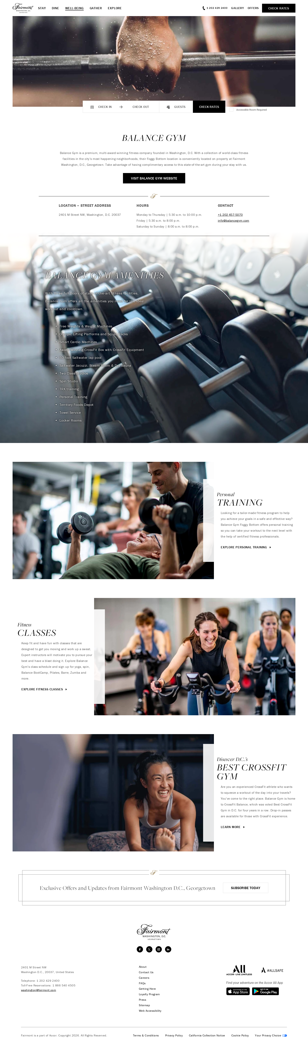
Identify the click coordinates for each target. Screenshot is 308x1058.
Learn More (233, 827)
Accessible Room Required (251, 109)
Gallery (237, 8)
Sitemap (144, 1005)
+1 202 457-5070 (230, 215)
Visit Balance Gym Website (154, 178)
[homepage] (25, 8)
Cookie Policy (240, 1035)
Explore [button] (115, 8)
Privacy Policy (174, 1035)
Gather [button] (96, 8)
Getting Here (147, 989)
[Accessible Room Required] (231, 110)
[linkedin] (168, 949)
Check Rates (209, 107)
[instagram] (159, 949)
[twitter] (149, 949)
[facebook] (140, 949)
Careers (144, 978)
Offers (253, 8)
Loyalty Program (149, 994)
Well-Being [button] (74, 8)
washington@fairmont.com (38, 990)
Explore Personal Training (246, 547)
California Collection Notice (207, 1035)
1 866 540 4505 (63, 985)
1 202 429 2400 (48, 980)
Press (142, 1000)
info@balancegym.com (233, 220)
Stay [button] (42, 8)
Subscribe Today (245, 888)
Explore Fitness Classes (44, 689)
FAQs (142, 983)
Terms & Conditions (146, 1035)
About (143, 967)
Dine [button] (55, 8)
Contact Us (146, 972)
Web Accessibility (150, 1010)
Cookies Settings (271, 1035)
